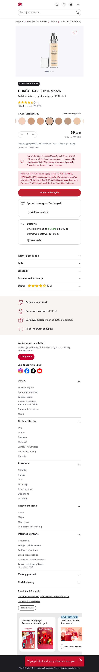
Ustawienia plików (31, 560)
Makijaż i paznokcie (37, 22)
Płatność (22, 442)
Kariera (21, 475)
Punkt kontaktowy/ (30, 565)
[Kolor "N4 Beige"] (58, 121)
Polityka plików (29, 546)
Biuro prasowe (25, 489)
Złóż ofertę (23, 494)
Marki (21, 414)
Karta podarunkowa (28, 392)
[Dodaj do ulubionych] (74, 32)
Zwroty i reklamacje (28, 447)
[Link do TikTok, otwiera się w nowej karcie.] (33, 370)
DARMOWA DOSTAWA (28, 84)
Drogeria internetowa (28, 409)
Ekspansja (23, 485)
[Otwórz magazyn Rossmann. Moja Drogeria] (45, 638)
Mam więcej (24, 522)
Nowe (21, 513)
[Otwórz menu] (78, 4)
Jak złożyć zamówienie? (28, 597)
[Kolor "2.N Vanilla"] (67, 121)
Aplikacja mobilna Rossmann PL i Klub (27, 403)
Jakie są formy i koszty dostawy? (54, 597)
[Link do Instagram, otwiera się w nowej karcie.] (20, 370)
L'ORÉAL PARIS (30, 91)
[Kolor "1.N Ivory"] (22, 121)
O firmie (22, 470)
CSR (20, 480)
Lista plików (28, 555)
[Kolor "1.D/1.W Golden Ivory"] (77, 121)
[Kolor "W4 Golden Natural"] (40, 121)
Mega (21, 517)
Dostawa (22, 438)
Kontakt (22, 456)
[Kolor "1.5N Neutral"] (49, 121)
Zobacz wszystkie (71, 114)
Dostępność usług (27, 452)
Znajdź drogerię (26, 388)
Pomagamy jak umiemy (30, 527)
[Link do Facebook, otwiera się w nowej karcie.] (26, 370)
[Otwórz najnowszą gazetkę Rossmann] (28, 638)
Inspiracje (23, 499)
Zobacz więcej (27, 608)
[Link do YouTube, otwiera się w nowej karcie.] (39, 370)
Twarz (54, 22)
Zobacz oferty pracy (72, 646)
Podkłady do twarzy (71, 22)
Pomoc (21, 433)
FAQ (20, 428)
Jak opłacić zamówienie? (29, 602)
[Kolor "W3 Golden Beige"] (31, 121)
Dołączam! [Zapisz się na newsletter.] (26, 357)
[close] (81, 660)
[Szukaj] (77, 12)
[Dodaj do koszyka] (49, 192)
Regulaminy (24, 541)
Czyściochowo (25, 397)
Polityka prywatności (28, 550)
